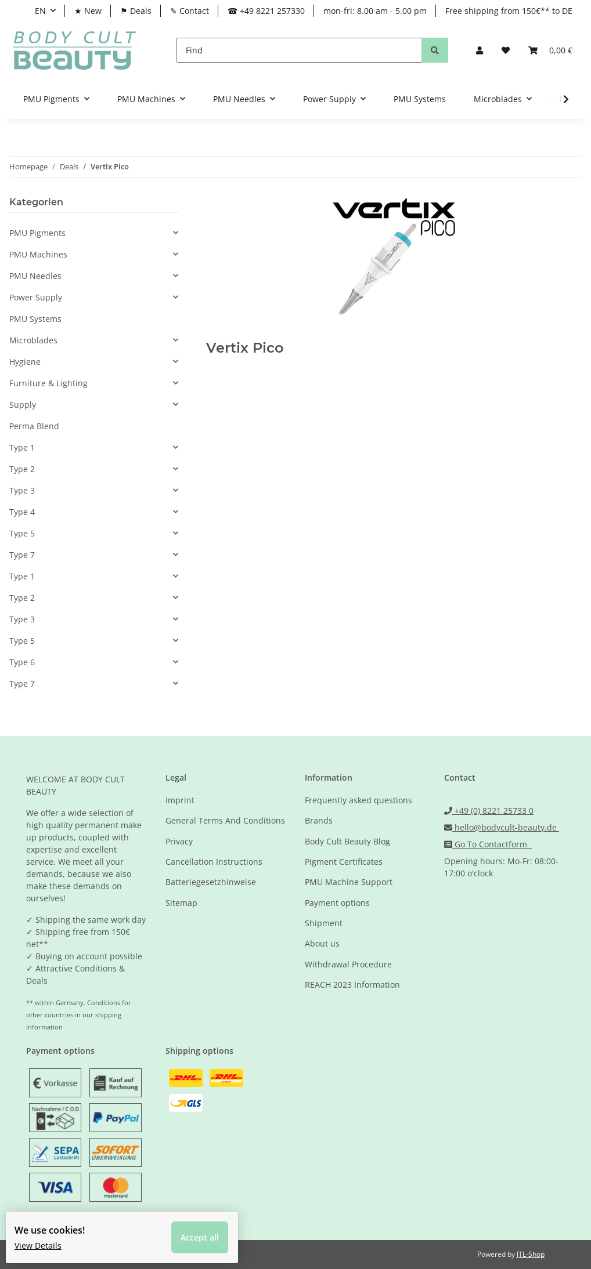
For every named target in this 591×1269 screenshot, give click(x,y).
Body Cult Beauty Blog (347, 841)
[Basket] (550, 50)
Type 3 (22, 490)
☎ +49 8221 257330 (266, 10)
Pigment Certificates (344, 861)
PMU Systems (35, 318)
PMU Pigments (37, 232)
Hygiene (25, 361)
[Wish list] (505, 50)
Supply (22, 404)
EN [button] (40, 10)
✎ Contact (189, 10)
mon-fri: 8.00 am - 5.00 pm (375, 10)
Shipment (324, 923)
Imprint (179, 800)
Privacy (179, 841)
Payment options (337, 902)
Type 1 (22, 447)
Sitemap (181, 902)
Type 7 (22, 554)
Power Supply (35, 297)
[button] (479, 50)
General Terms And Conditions (225, 820)
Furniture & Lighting (48, 383)
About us (322, 943)
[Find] (299, 50)
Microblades (33, 340)
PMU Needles (35, 275)
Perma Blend (34, 426)
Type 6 (22, 662)
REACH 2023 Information (352, 984)
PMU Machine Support (348, 881)
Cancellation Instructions (213, 861)
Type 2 (22, 468)
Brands (319, 820)
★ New (88, 10)
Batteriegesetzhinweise (210, 881)
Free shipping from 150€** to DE (508, 10)
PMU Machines (38, 254)
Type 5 (22, 533)
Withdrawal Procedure (348, 964)
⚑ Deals (136, 10)
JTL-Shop (531, 1254)
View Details (46, 1236)
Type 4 (22, 511)
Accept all (208, 1228)
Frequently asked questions (358, 800)
